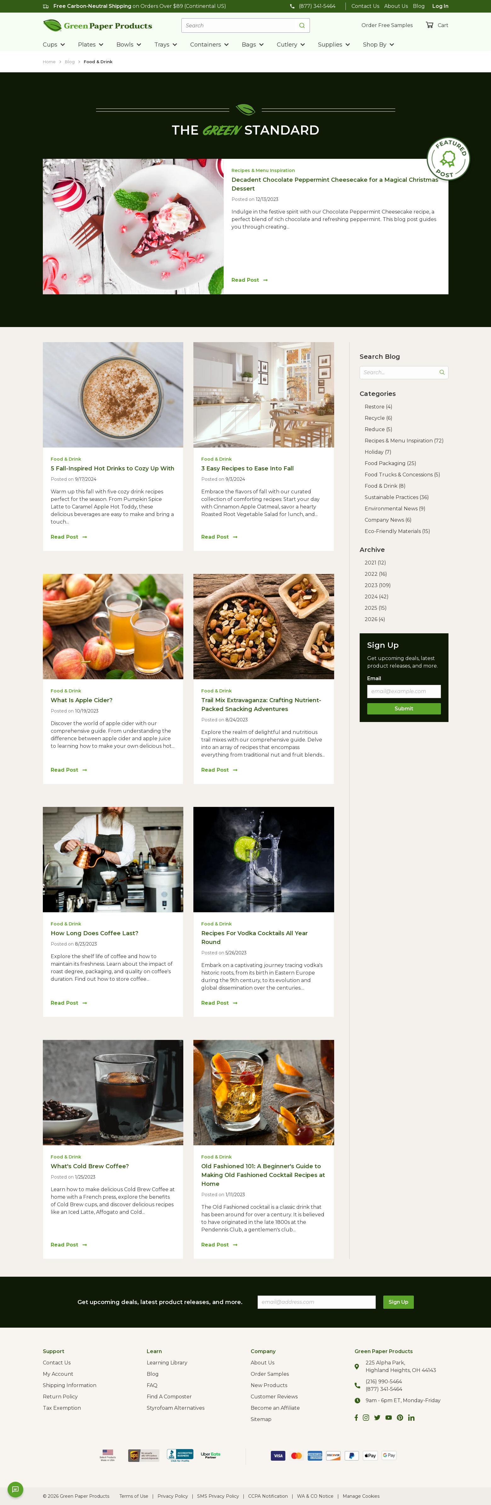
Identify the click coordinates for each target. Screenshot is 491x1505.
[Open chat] (15, 1489)
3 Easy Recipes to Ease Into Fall (247, 468)
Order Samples (270, 1374)
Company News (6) (388, 520)
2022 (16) (376, 574)
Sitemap (261, 1419)
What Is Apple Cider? (81, 700)
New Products (269, 1385)
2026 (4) (375, 619)
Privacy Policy (172, 1496)
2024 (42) (377, 597)
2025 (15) (376, 608)
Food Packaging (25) (390, 463)
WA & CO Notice (315, 1496)
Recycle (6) (378, 418)
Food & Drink (98, 61)
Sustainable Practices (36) (397, 497)
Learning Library (167, 1363)
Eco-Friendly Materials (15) (397, 531)
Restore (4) (378, 407)
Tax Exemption (62, 1408)
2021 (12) (375, 563)
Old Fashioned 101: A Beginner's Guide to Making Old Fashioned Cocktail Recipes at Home (263, 1175)
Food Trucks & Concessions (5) (402, 475)
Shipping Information (69, 1385)
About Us (396, 6)
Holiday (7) (378, 452)
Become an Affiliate (275, 1408)
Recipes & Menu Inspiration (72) (404, 441)
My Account (58, 1374)
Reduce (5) (378, 429)
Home (49, 61)
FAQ (152, 1385)
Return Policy (60, 1397)
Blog (419, 6)
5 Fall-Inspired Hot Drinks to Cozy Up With (112, 468)
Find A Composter (169, 1397)
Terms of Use (133, 1496)
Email (374, 678)
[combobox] (245, 25)
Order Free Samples (387, 25)
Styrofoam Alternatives (175, 1408)
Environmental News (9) (395, 509)
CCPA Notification (268, 1496)
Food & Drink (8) (385, 486)
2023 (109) (378, 585)
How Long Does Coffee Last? (94, 933)
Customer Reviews (274, 1397)
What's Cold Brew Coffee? (90, 1166)
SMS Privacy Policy (218, 1496)
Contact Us (365, 6)
